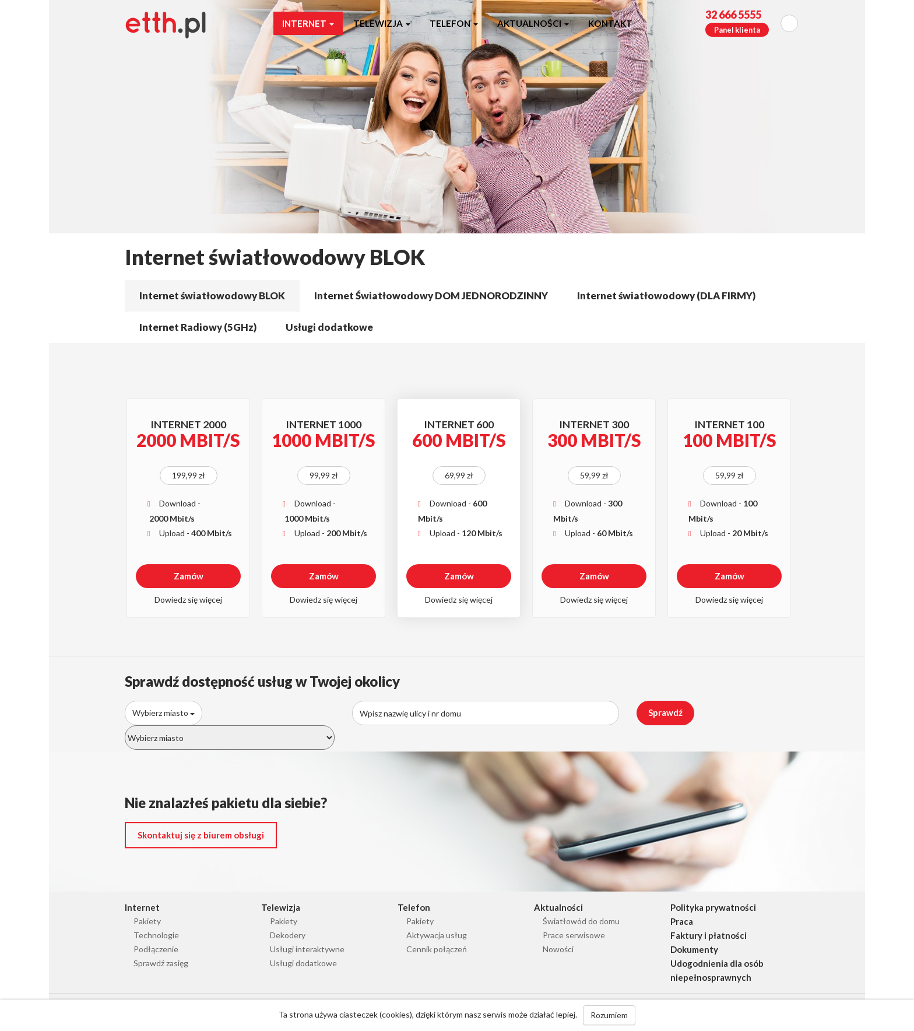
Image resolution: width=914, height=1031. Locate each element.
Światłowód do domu (581, 921)
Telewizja (381, 23)
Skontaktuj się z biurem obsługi (201, 835)
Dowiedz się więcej (188, 599)
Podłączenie (155, 949)
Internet (308, 23)
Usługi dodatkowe (329, 327)
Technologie (156, 935)
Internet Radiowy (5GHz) (197, 327)
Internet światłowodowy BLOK (212, 295)
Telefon (454, 23)
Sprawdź (665, 712)
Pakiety (147, 921)
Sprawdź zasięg (160, 963)
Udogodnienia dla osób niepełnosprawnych (717, 970)
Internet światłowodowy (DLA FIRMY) (666, 295)
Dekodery (287, 935)
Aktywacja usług (436, 935)
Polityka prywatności (713, 907)
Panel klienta (737, 29)
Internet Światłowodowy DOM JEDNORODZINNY (431, 295)
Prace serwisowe (574, 935)
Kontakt (610, 23)
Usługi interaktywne (307, 949)
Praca (681, 921)
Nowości (558, 949)
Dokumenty (694, 949)
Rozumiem (609, 1015)
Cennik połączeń (436, 949)
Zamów (188, 576)
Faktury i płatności (708, 935)
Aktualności (533, 23)
